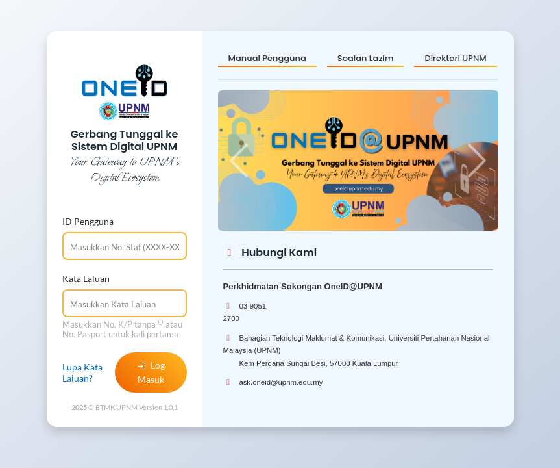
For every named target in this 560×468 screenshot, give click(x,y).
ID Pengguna (88, 221)
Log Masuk (151, 372)
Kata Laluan (86, 278)
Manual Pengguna (267, 58)
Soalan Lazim (365, 58)
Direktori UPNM (455, 58)
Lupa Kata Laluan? (82, 372)
